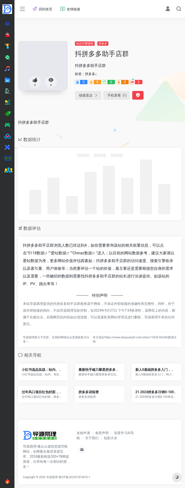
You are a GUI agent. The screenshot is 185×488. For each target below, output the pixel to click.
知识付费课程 (84, 43)
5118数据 (36, 253)
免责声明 (102, 433)
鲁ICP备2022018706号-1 (74, 477)
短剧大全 (110, 438)
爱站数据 (58, 253)
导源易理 (52, 477)
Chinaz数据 (82, 253)
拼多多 (103, 43)
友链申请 (83, 433)
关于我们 (92, 438)
